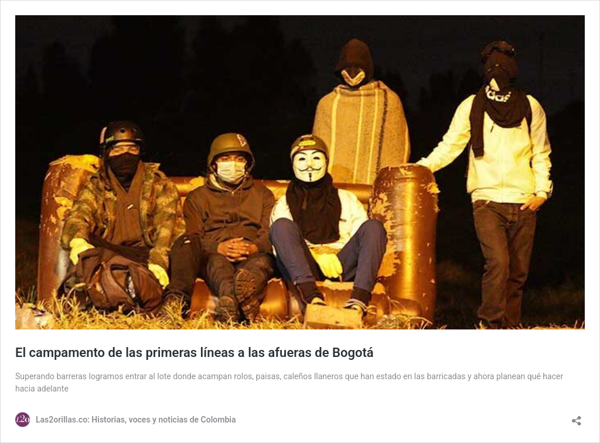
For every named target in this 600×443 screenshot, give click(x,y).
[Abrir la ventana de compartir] (576, 417)
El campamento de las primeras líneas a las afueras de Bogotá (194, 352)
